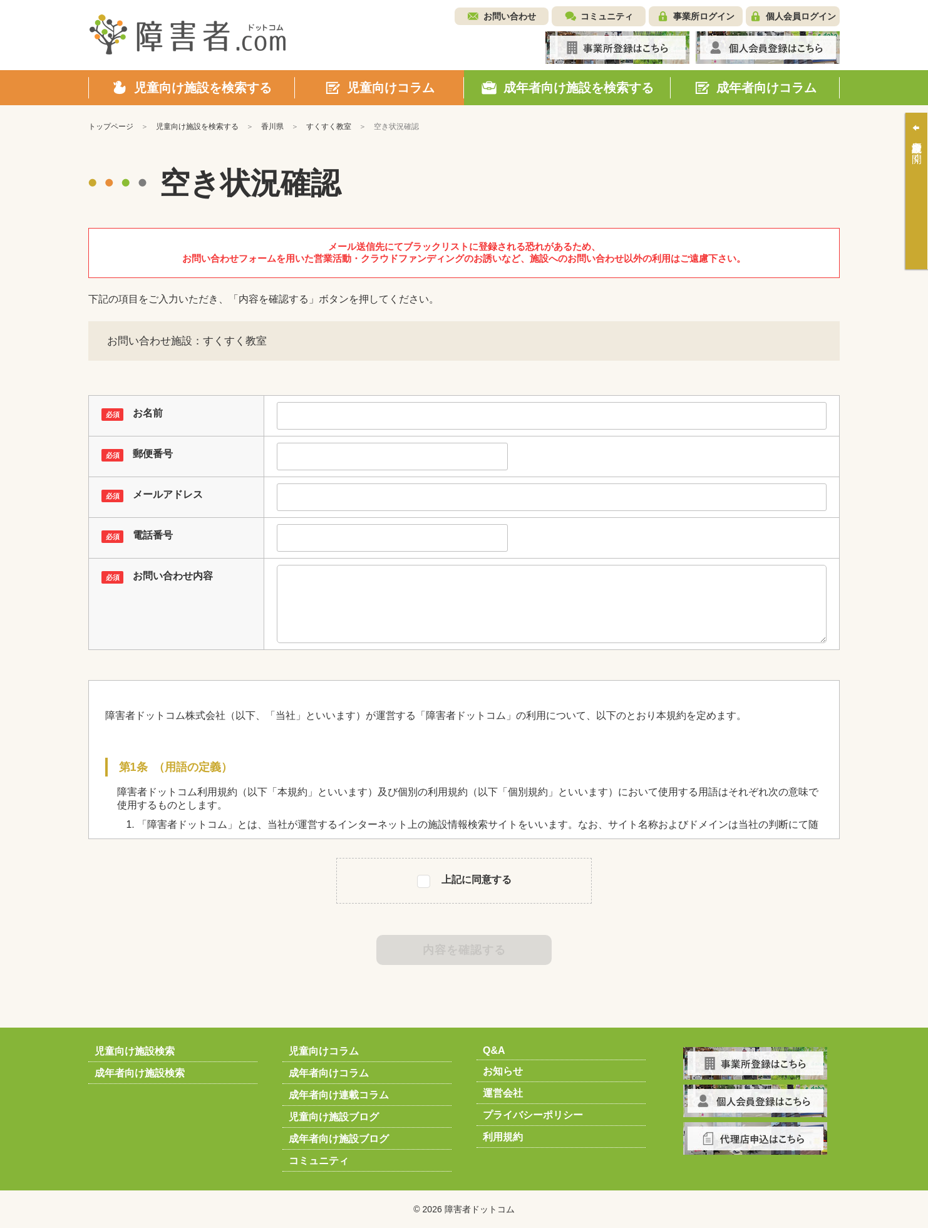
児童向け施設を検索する (197, 126)
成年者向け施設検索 (140, 1073)
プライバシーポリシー (533, 1115)
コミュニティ (606, 16)
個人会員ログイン (801, 16)
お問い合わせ (509, 16)
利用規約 (503, 1137)
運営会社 (503, 1093)
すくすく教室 (328, 126)
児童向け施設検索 (135, 1051)
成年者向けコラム (329, 1073)
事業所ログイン (704, 16)
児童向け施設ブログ (334, 1117)
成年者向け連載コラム (339, 1095)
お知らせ (503, 1071)
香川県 (272, 126)
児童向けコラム (324, 1051)
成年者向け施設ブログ (339, 1138)
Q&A (494, 1050)
